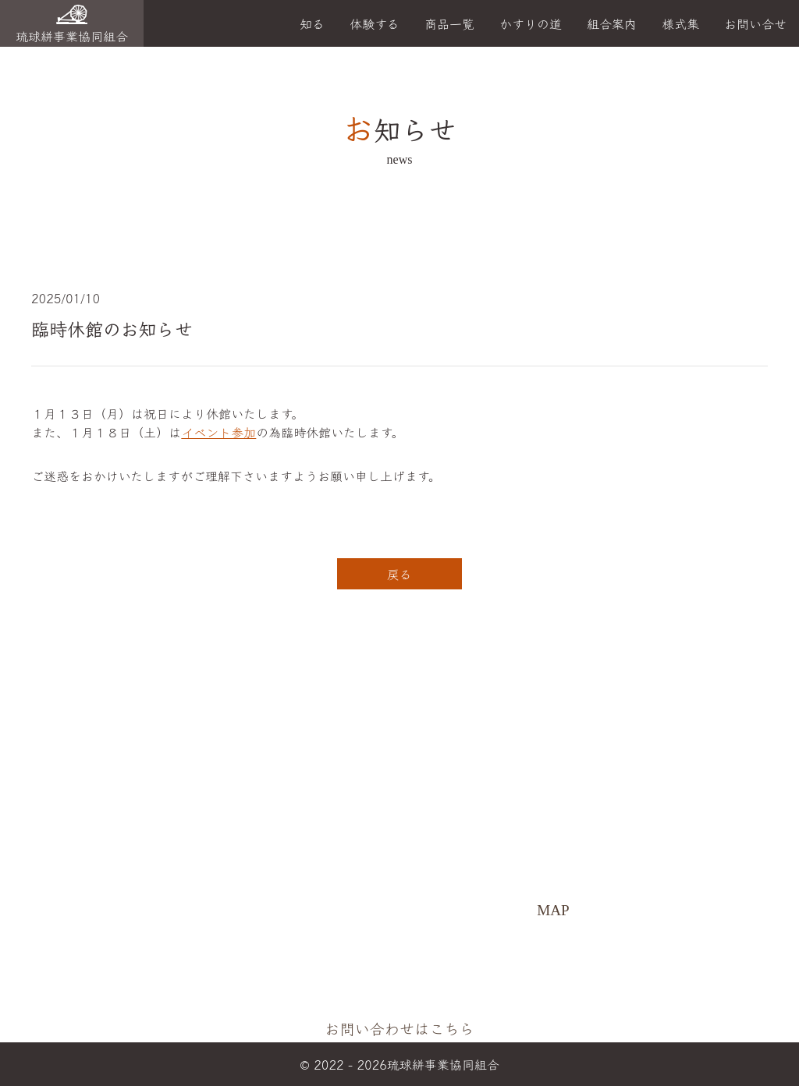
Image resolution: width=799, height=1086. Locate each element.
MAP (559, 912)
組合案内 (612, 23)
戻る (399, 573)
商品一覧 (449, 23)
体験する (375, 23)
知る (312, 23)
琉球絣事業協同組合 (72, 25)
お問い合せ (755, 23)
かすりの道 (530, 23)
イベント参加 (218, 432)
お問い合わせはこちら (406, 1028)
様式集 (680, 23)
